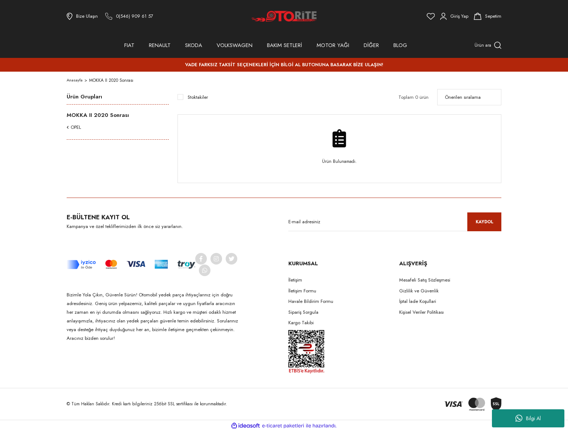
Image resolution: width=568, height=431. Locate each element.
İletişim (295, 279)
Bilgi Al (528, 418)
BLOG (400, 45)
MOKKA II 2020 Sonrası (112, 80)
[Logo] (284, 16)
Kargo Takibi (301, 322)
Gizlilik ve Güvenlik (419, 290)
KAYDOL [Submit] (484, 222)
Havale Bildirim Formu (310, 301)
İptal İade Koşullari (417, 301)
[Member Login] (454, 16)
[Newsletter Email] (394, 221)
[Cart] (487, 16)
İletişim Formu (302, 290)
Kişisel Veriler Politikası (421, 312)
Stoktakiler (198, 97)
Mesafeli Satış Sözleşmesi (424, 279)
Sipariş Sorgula (303, 312)
